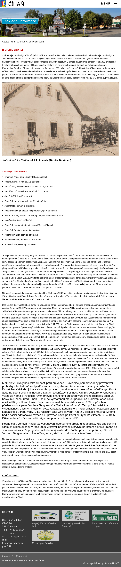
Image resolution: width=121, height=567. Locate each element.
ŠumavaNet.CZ (112, 563)
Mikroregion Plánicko (42, 543)
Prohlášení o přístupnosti (14, 556)
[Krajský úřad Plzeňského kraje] (45, 520)
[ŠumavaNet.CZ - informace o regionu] (105, 520)
